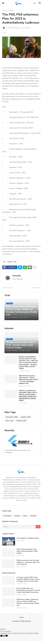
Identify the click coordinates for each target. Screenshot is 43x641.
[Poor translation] (5, 636)
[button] (3, 3)
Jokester (26, 417)
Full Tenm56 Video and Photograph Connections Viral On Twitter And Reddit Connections (28, 590)
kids (15, 262)
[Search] (19, 526)
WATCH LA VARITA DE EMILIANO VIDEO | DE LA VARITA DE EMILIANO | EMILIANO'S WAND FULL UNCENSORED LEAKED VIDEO (28, 395)
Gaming (10, 10)
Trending (21, 421)
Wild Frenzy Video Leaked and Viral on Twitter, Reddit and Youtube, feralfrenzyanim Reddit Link (27, 602)
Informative (12, 417)
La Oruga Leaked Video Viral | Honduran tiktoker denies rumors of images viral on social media (28, 579)
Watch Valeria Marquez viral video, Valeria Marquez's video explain (27, 551)
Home (4, 10)
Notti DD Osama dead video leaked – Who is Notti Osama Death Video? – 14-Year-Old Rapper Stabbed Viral (28, 380)
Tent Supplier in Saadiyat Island (27, 538)
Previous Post (8, 288)
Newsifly (17, 275)
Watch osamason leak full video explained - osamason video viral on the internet (28, 562)
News (9, 421)
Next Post (36, 288)
